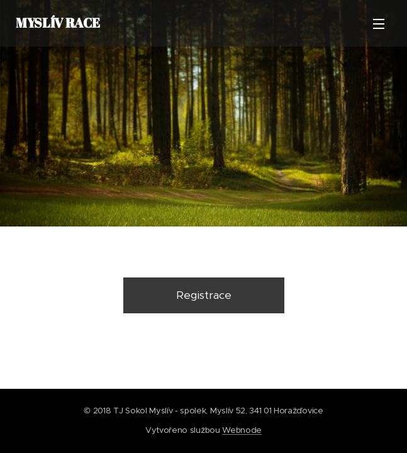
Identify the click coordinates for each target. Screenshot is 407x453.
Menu (378, 24)
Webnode (242, 430)
